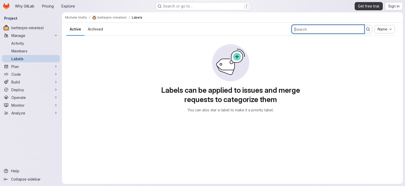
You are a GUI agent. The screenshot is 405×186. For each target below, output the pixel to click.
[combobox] (384, 29)
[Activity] (31, 43)
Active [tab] (75, 29)
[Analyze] (31, 113)
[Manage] (31, 35)
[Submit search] (368, 29)
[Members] (31, 51)
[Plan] (31, 66)
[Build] (31, 82)
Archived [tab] (95, 29)
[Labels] (31, 58)
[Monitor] (31, 105)
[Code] (31, 74)
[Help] (31, 171)
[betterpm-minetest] (31, 27)
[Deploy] (31, 89)
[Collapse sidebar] (31, 179)
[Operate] (31, 97)
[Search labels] (328, 29)
